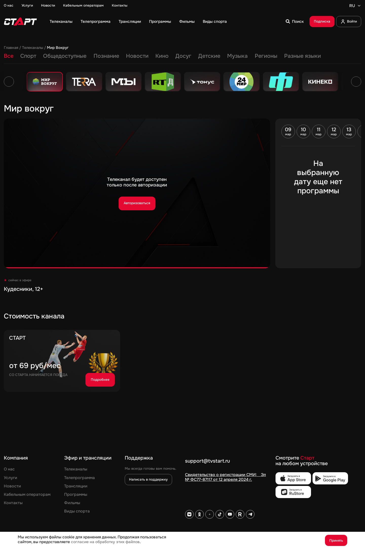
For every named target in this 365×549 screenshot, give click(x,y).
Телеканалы (61, 21)
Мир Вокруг (58, 48)
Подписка (322, 21)
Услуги (27, 6)
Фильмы (187, 21)
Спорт (28, 56)
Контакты (119, 6)
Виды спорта (215, 21)
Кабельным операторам (83, 6)
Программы (160, 21)
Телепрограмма (96, 21)
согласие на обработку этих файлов (105, 541)
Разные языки (302, 56)
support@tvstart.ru (207, 461)
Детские (209, 56)
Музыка (237, 56)
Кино (162, 56)
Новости (48, 6)
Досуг (183, 56)
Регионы (266, 56)
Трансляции (130, 21)
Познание (106, 56)
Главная (11, 48)
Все (8, 56)
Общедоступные (64, 56)
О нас (8, 6)
